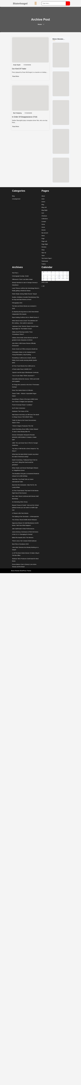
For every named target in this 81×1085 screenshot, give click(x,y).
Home (39, 24)
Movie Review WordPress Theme (21, 1082)
